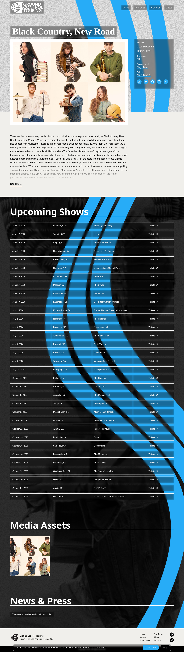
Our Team (155, 8)
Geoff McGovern (145, 46)
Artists (126, 8)
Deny (165, 647)
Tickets (153, 226)
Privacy (157, 640)
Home (143, 634)
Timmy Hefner (144, 51)
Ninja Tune (142, 67)
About (169, 8)
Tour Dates (140, 8)
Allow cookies (150, 647)
